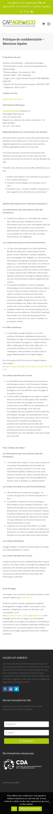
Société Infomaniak (11, 111)
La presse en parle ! (11, 782)
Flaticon (25, 615)
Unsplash (10, 615)
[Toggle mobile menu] (48, 24)
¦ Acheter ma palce (41, 6)
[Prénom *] (26, 724)
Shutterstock (37, 615)
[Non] (49, 803)
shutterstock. (26, 597)
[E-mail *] (26, 732)
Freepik (18, 615)
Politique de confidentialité (30, 809)
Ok (14, 809)
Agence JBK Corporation (13, 99)
